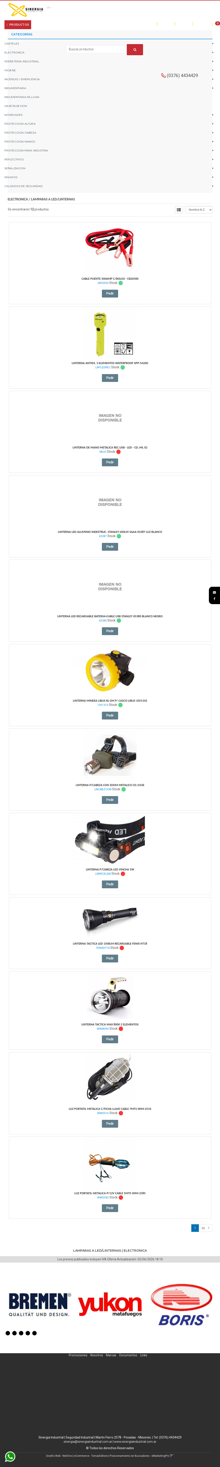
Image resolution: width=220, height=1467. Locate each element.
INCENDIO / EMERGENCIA (22, 79)
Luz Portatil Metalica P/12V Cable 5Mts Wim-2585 (110, 1193)
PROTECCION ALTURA (20, 123)
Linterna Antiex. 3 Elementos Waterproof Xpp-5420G (110, 363)
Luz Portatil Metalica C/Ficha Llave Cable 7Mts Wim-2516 (110, 1109)
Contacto (85, 24)
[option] (39, 1304)
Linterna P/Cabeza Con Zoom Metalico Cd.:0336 (110, 785)
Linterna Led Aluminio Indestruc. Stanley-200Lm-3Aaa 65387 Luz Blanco (110, 532)
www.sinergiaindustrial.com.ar (135, 1441)
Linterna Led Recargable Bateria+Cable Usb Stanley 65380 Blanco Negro (110, 616)
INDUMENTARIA (15, 88)
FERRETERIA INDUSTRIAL (21, 61)
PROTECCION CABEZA (20, 132)
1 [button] (8, 1333)
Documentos (128, 1355)
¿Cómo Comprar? (63, 24)
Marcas (111, 1355)
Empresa (41, 24)
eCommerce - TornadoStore (91, 1455)
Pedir (110, 293)
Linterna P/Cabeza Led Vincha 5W (110, 869)
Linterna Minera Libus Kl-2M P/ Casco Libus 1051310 (110, 701)
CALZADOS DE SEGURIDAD (23, 186)
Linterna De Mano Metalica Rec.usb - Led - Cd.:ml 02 (110, 447)
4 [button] (28, 1333)
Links (143, 1355)
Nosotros (96, 1355)
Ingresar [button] (183, 23)
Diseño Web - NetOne (59, 1455)
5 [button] (34, 1333)
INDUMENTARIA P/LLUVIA (22, 97)
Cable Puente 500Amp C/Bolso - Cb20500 (110, 279)
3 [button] (21, 1333)
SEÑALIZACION (14, 168)
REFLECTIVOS (14, 159)
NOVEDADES (13, 114)
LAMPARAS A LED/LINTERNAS (53, 199)
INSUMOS (10, 177)
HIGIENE (10, 70)
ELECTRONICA (18, 199)
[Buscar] (135, 49)
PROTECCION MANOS (19, 141)
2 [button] (14, 1333)
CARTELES (11, 43)
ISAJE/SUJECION (15, 106)
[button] (214, 592)
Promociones (78, 1355)
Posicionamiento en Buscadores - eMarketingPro (139, 1455)
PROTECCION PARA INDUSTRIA (26, 150)
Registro (200, 23)
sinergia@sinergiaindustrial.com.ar (88, 1441)
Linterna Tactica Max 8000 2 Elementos (110, 1024)
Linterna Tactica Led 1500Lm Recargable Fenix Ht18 (110, 943)
